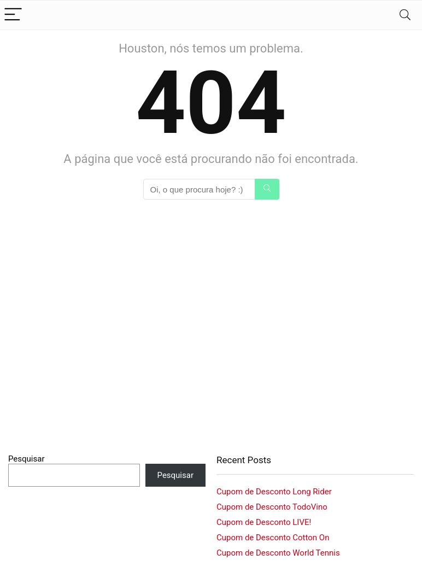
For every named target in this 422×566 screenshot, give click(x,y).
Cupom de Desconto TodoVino (271, 507)
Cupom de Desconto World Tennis (278, 553)
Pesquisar (26, 459)
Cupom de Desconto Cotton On (272, 537)
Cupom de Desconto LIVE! (263, 522)
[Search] (405, 15)
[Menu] (13, 15)
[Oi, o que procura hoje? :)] (267, 189)
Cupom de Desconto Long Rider (274, 492)
